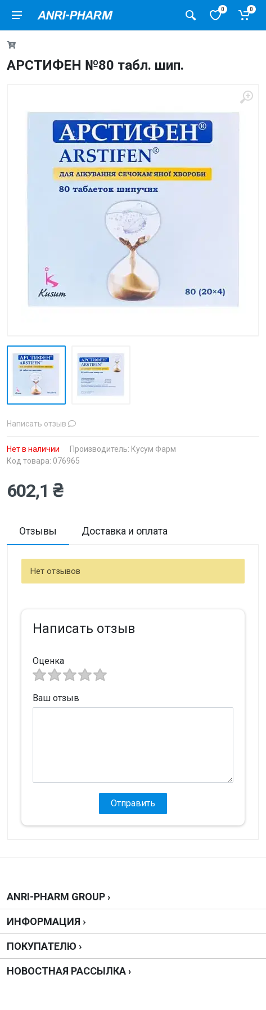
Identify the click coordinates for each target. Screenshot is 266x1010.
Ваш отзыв (56, 698)
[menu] (17, 15)
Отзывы (38, 531)
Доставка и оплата (125, 531)
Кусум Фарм (153, 449)
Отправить (133, 803)
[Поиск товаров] (190, 15)
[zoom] (246, 97)
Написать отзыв (41, 423)
